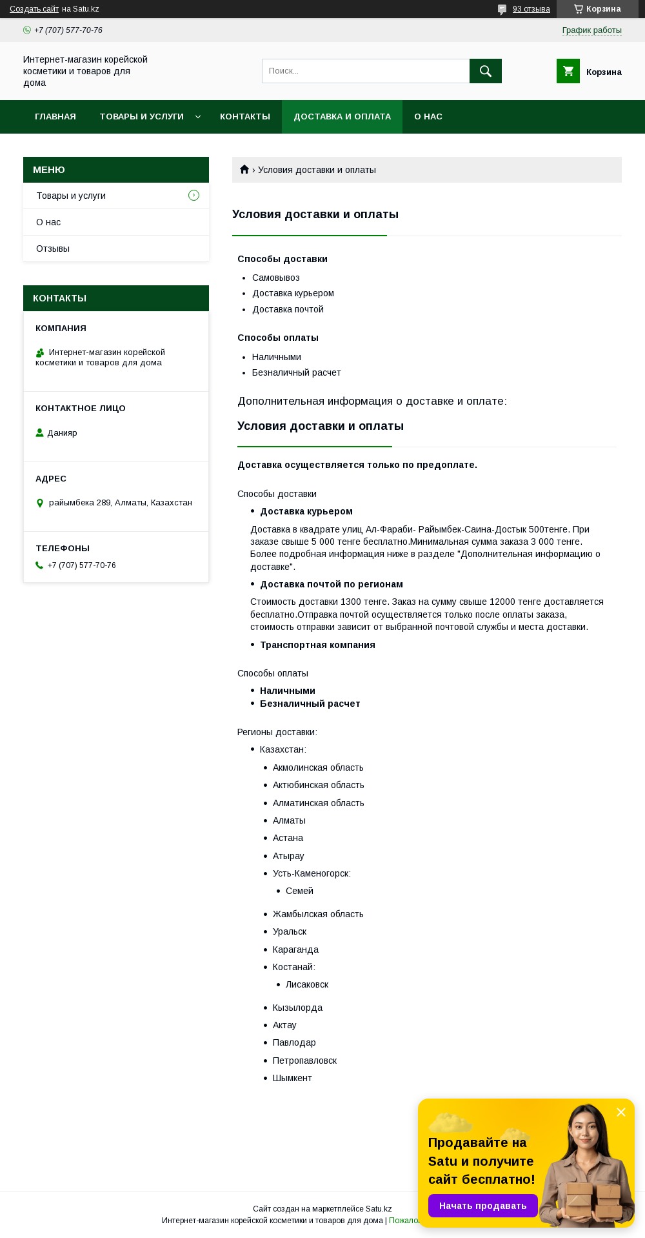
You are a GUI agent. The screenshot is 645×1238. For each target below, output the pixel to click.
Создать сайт (34, 9)
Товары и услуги (141, 116)
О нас (428, 116)
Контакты (245, 116)
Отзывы (53, 248)
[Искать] (486, 71)
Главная (55, 116)
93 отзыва (531, 9)
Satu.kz (379, 1208)
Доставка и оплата (342, 116)
